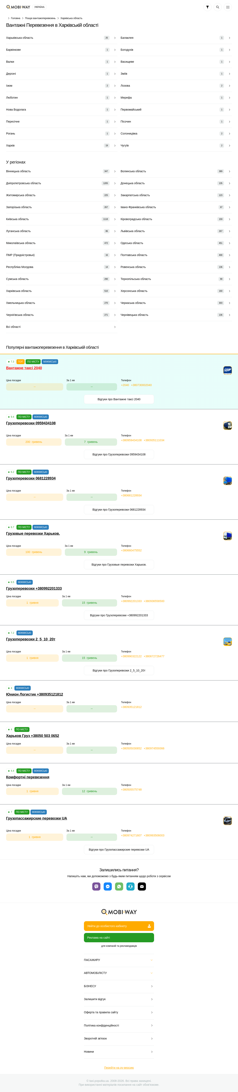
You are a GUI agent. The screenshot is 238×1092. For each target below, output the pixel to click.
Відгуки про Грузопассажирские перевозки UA (119, 849)
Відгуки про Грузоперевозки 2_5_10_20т (119, 670)
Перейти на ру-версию (119, 1067)
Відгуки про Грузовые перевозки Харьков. (119, 564)
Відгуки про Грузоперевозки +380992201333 (119, 615)
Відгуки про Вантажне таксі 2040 (119, 399)
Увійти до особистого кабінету (119, 926)
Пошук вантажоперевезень (40, 18)
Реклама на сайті (98, 937)
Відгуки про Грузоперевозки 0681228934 (119, 509)
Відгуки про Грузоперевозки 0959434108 (119, 454)
